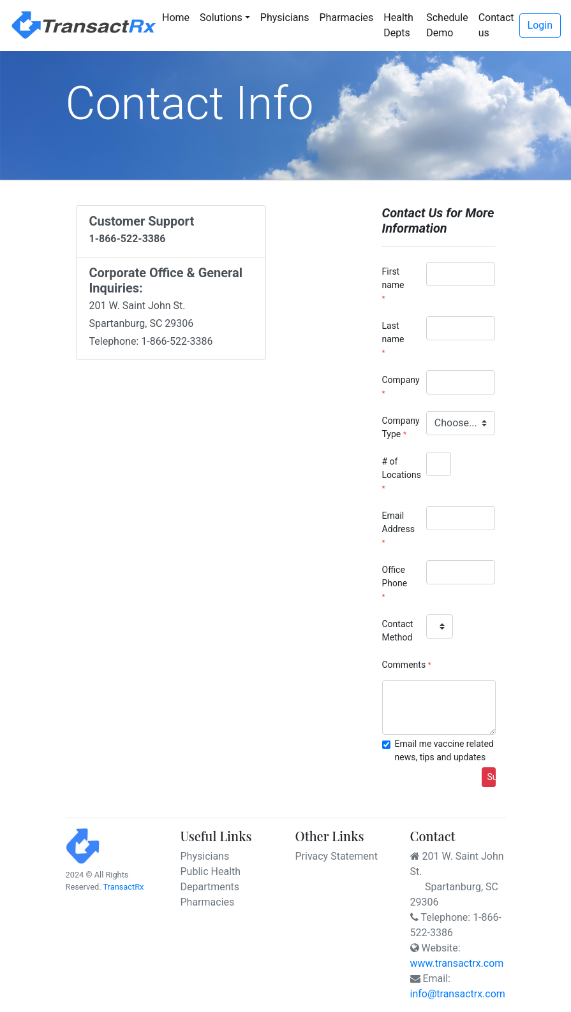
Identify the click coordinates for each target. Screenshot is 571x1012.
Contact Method (397, 630)
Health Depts (398, 25)
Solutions (221, 17)
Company (399, 380)
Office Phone (395, 576)
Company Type (399, 427)
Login (540, 25)
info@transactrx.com (457, 994)
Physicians (284, 17)
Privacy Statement (336, 856)
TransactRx (123, 887)
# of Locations (399, 468)
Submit (491, 777)
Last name (393, 332)
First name (393, 278)
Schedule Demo (447, 25)
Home (178, 17)
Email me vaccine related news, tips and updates (444, 750)
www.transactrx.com (457, 963)
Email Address (398, 522)
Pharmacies (347, 17)
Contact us (496, 25)
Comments (404, 665)
